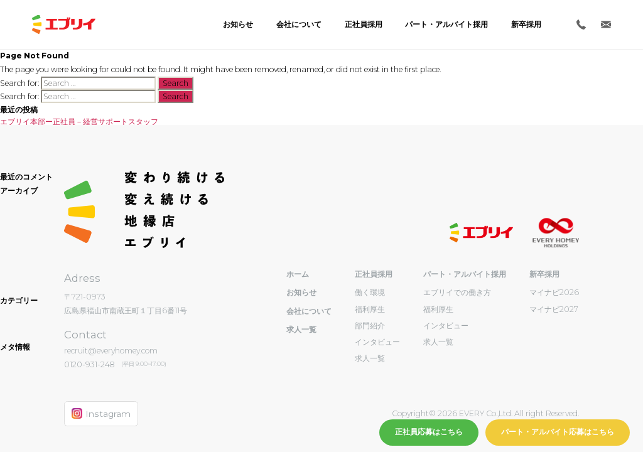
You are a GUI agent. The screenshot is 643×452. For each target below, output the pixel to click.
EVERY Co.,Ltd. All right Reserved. (518, 413)
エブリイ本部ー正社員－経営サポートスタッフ (79, 121)
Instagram (101, 413)
